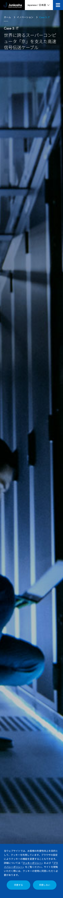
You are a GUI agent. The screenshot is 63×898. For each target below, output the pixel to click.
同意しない (44, 885)
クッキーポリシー (32, 862)
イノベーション (25, 17)
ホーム (7, 17)
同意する (18, 885)
